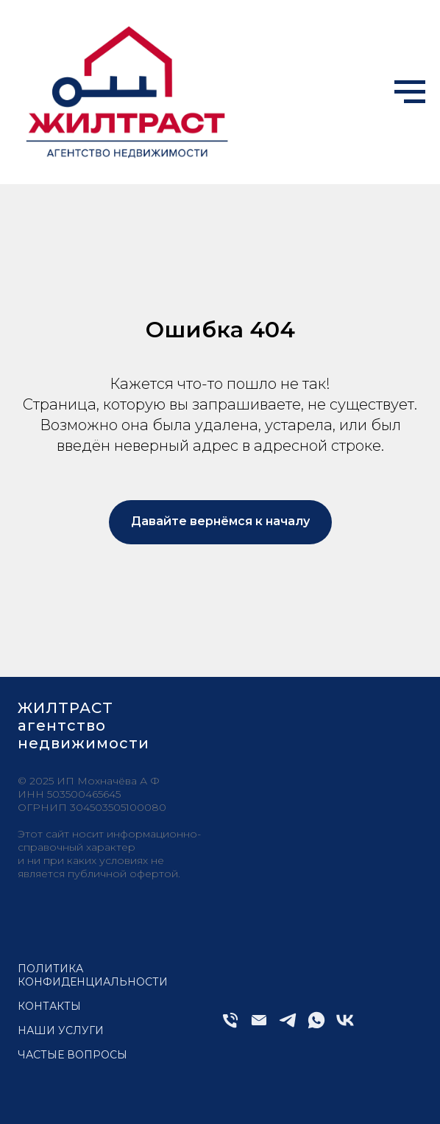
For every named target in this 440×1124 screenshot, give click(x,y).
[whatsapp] (316, 1026)
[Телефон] (230, 1026)
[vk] (345, 1026)
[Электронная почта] (259, 1026)
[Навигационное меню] (409, 92)
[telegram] (287, 1026)
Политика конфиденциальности (93, 975)
